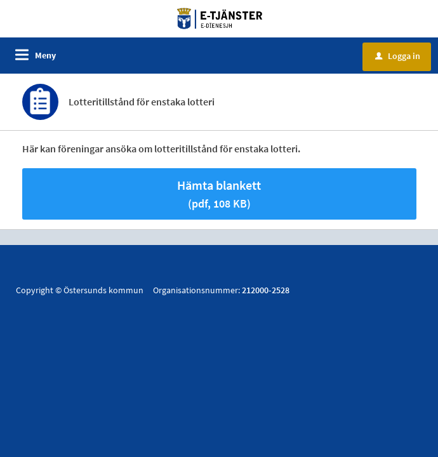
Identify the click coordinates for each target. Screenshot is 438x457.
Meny (45, 55)
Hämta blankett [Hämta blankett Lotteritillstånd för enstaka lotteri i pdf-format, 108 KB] (219, 194)
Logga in (397, 56)
